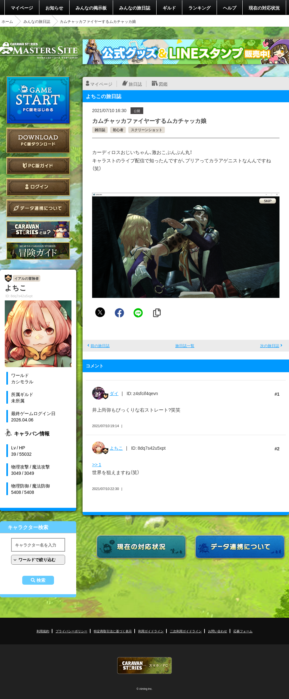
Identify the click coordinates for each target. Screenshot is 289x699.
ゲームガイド (38, 250)
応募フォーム (242, 630)
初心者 (118, 129)
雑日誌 (100, 129)
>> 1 (96, 464)
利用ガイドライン (151, 630)
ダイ (114, 393)
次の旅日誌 (269, 345)
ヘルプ (229, 7)
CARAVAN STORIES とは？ (38, 229)
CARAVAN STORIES (144, 665)
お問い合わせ (217, 630)
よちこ (116, 448)
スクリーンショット (146, 129)
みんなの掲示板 (91, 7)
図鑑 (163, 84)
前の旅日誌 (100, 345)
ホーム (7, 21)
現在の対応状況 (264, 7)
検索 (41, 580)
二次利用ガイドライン (186, 630)
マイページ (22, 7)
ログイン (38, 187)
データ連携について (38, 208)
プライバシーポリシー (71, 630)
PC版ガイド (38, 165)
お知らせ (54, 7)
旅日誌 (135, 84)
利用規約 (43, 630)
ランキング (199, 7)
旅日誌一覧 (184, 345)
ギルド (169, 7)
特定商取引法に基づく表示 (113, 630)
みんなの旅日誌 (134, 7)
